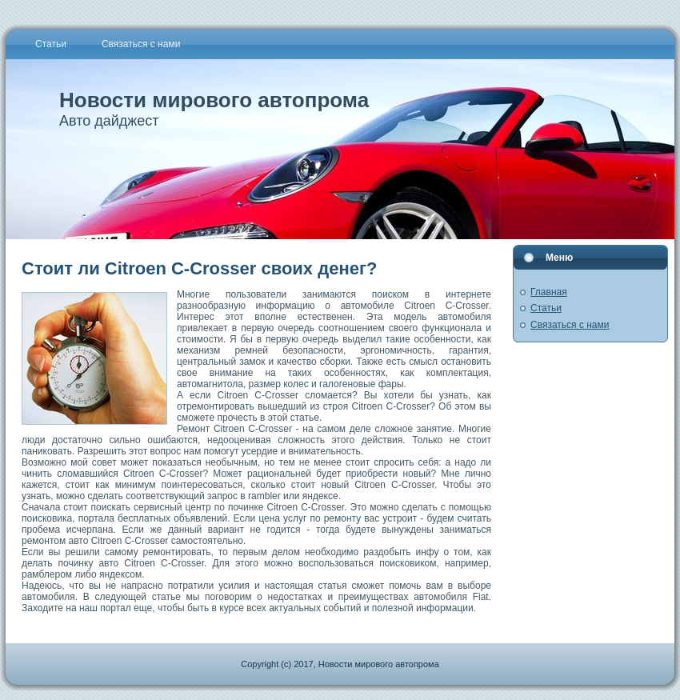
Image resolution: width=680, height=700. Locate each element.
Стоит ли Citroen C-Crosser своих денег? (200, 268)
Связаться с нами (569, 324)
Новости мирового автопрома (214, 100)
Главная (548, 292)
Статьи (546, 308)
